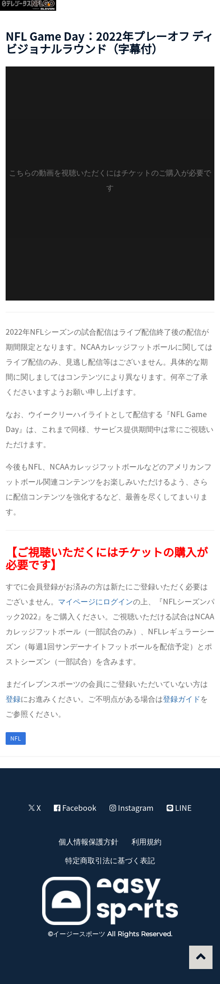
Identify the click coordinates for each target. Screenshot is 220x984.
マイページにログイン (95, 601)
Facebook (75, 807)
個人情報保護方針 (88, 841)
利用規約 (146, 841)
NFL (15, 738)
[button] (202, 12)
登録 (13, 698)
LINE (179, 807)
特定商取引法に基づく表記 (110, 860)
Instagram (132, 807)
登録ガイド (181, 698)
